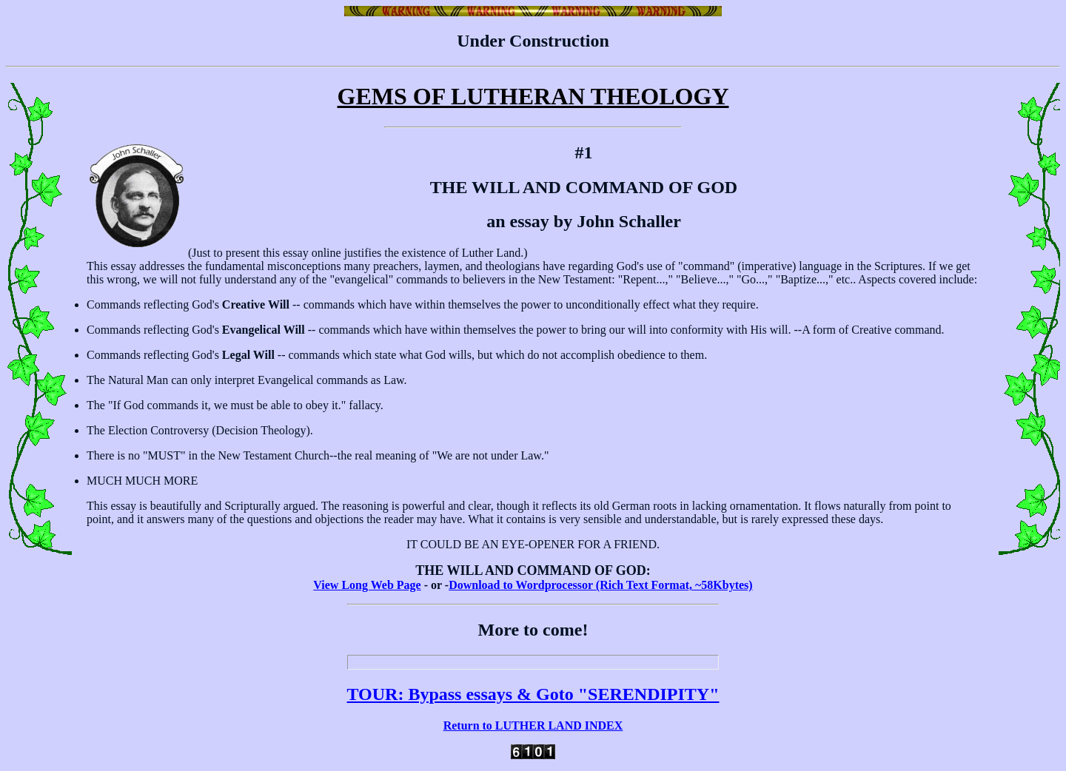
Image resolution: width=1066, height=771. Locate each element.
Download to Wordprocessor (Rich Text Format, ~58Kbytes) (601, 585)
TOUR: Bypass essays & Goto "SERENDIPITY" (533, 694)
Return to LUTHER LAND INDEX (533, 725)
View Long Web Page (366, 585)
